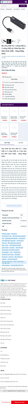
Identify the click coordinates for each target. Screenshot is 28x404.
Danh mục (3, 317)
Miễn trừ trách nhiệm (5, 314)
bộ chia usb (4, 257)
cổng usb (4, 259)
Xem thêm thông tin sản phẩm (14, 205)
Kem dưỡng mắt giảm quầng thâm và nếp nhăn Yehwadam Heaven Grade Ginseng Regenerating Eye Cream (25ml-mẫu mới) (13, 270)
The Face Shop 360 (15, 386)
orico (11, 252)
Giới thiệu (7, 142)
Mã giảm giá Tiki (4, 332)
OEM (8, 56)
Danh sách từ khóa (5, 328)
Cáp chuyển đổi (17, 9)
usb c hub (4, 243)
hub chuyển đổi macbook (15, 245)
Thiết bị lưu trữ (4, 362)
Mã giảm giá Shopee (5, 339)
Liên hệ (2, 343)
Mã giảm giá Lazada (5, 336)
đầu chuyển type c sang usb (14, 243)
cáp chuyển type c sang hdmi (8, 240)
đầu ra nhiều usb (18, 257)
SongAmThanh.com (12, 390)
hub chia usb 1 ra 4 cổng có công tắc (10, 250)
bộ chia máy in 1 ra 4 (7, 236)
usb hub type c (5, 252)
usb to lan (11, 257)
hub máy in (14, 233)
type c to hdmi (5, 247)
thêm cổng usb (19, 247)
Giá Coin (4, 388)
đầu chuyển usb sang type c (19, 236)
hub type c (12, 247)
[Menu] (26, 2)
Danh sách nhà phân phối (7, 325)
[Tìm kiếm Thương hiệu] (10, 6)
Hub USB (23, 9)
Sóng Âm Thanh (21, 390)
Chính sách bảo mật (5, 306)
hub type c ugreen (6, 233)
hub (3, 238)
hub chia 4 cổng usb (12, 259)
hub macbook (22, 238)
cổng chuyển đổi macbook (11, 238)
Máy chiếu (3, 366)
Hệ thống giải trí (9, 9)
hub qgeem (17, 254)
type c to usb (5, 245)
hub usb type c (20, 240)
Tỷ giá (9, 386)
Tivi (1, 351)
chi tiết (21, 142)
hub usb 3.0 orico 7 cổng (7, 254)
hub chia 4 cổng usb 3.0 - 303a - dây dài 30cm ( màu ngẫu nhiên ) (13, 262)
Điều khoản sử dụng (5, 310)
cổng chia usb (17, 252)
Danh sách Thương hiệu (6, 321)
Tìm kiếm (22, 6)
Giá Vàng (22, 386)
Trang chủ (2, 9)
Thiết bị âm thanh (5, 358)
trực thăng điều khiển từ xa (17, 265)
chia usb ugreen (5, 265)
